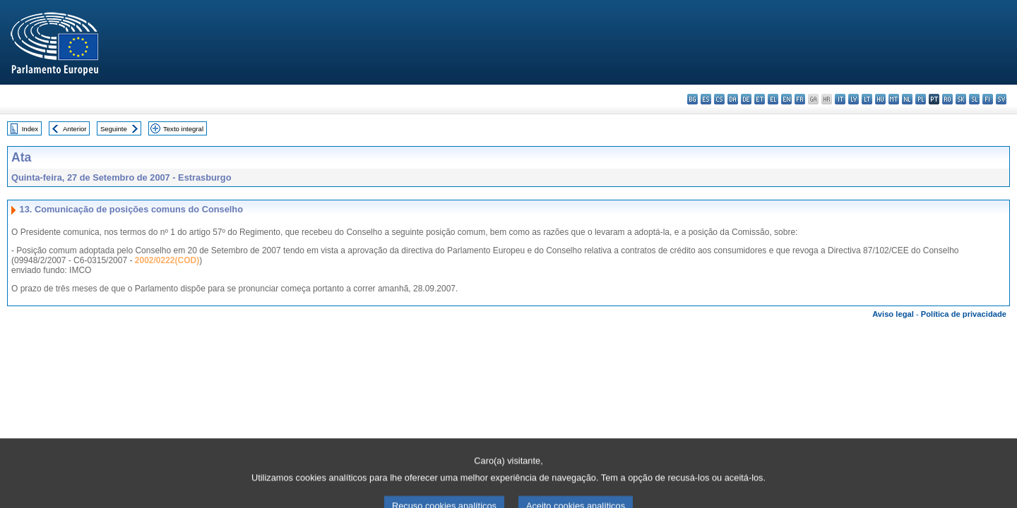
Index (30, 129)
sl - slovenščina (974, 99)
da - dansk (732, 99)
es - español (706, 99)
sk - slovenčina (961, 99)
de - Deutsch (746, 99)
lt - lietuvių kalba (867, 99)
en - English (786, 99)
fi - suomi (987, 99)
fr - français (800, 99)
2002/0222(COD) (167, 260)
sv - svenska (1001, 99)
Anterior (75, 129)
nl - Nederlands (907, 99)
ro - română (947, 99)
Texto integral (183, 129)
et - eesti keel (759, 99)
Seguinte (113, 129)
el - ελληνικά (773, 99)
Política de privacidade (963, 314)
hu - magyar (880, 99)
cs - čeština (719, 99)
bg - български (692, 99)
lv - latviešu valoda (853, 99)
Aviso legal (893, 314)
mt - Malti (893, 99)
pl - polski (920, 99)
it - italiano (840, 99)
